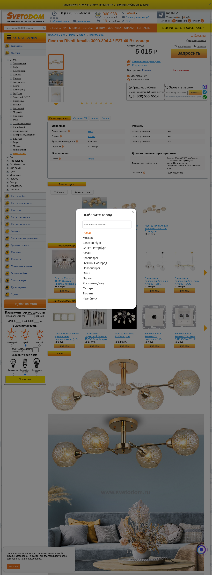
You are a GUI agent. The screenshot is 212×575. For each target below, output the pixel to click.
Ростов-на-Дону (93, 283)
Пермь (87, 278)
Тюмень (88, 293)
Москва (88, 237)
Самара (88, 288)
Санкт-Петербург (94, 248)
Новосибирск (92, 268)
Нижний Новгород (95, 263)
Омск (86, 273)
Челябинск (90, 298)
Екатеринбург (92, 242)
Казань (87, 253)
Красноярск (90, 258)
